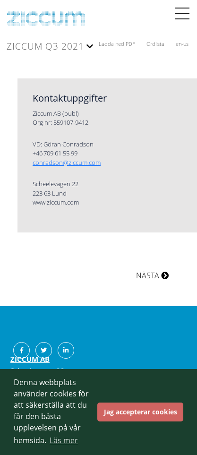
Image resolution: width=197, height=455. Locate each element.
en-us (182, 43)
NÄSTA (152, 275)
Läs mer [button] (64, 440)
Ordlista (156, 43)
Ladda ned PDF (118, 43)
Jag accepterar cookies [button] (140, 411)
